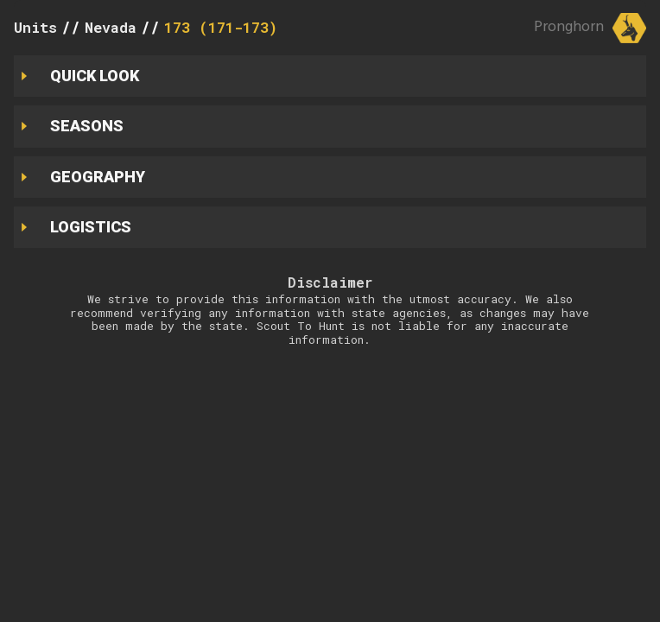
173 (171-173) (220, 27)
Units (35, 27)
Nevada (110, 27)
